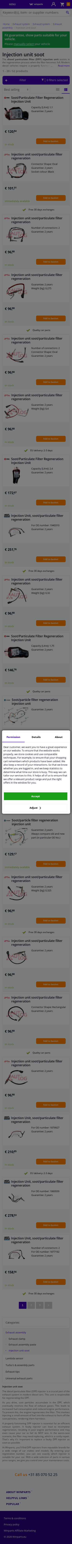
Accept (35, 796)
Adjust (35, 807)
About (59, 737)
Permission (13, 737)
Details (36, 737)
